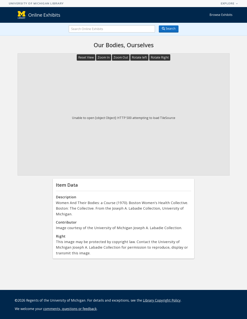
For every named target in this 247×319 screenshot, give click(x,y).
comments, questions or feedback (70, 308)
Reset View (86, 57)
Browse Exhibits (221, 15)
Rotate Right (160, 57)
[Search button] (169, 29)
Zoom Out (120, 57)
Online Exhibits (44, 15)
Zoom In (104, 57)
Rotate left (139, 57)
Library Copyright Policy (162, 300)
